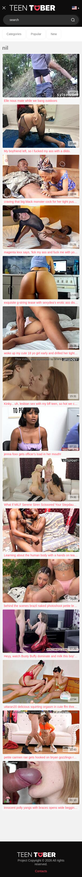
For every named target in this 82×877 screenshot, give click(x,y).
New (54, 34)
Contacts (41, 871)
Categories (14, 34)
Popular (36, 34)
